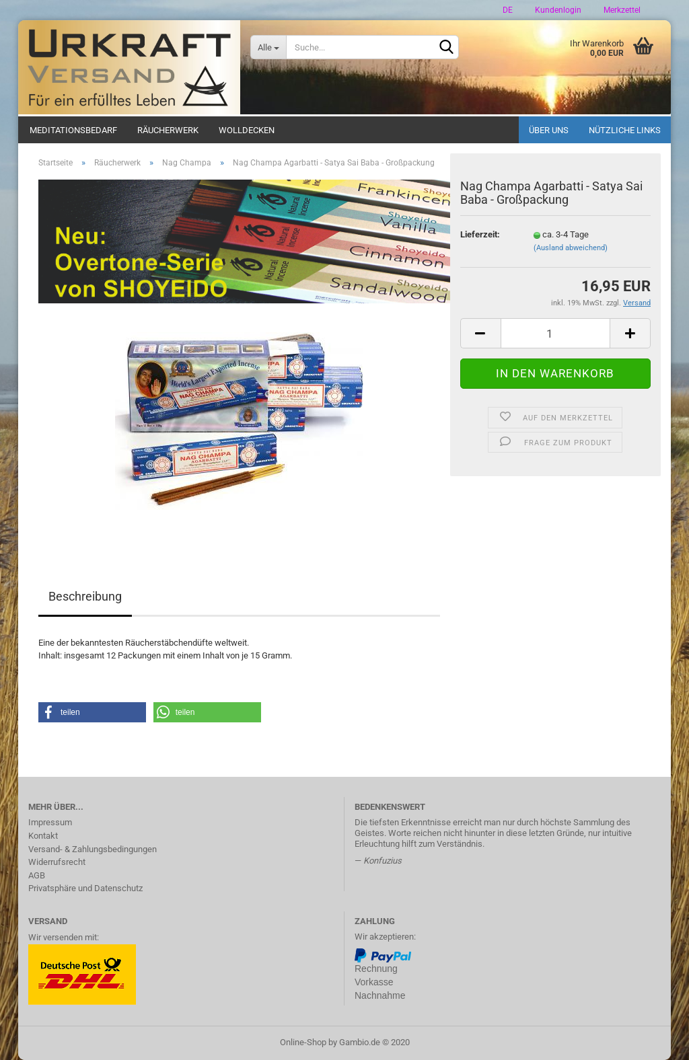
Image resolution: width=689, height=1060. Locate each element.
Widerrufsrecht (56, 862)
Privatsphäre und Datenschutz (85, 888)
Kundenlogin (557, 10)
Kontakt (43, 836)
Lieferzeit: (480, 234)
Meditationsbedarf (73, 130)
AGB (36, 875)
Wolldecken (247, 130)
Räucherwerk (167, 130)
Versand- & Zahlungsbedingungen (92, 849)
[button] (92, 712)
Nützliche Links (625, 130)
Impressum (50, 822)
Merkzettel (621, 10)
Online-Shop (303, 1042)
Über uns (549, 130)
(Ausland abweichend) (571, 247)
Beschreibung (85, 596)
